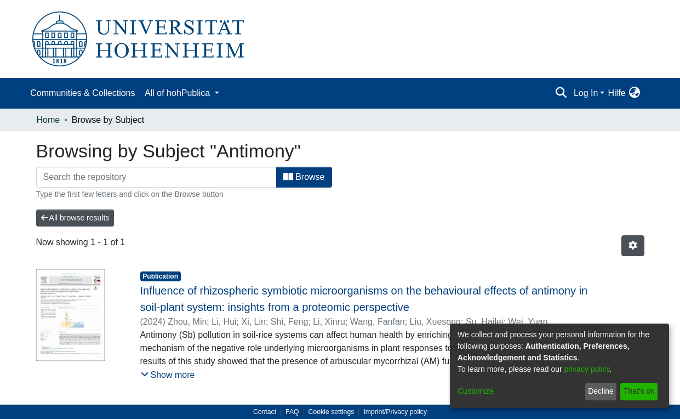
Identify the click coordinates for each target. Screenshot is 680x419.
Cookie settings (331, 412)
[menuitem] (635, 93)
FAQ (292, 412)
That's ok (639, 391)
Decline (601, 391)
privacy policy (587, 369)
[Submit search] (561, 93)
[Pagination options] (632, 245)
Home (48, 119)
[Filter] (156, 177)
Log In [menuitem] (586, 93)
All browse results (75, 217)
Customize (476, 391)
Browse (304, 177)
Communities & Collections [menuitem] (82, 93)
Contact (264, 412)
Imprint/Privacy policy (395, 412)
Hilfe (616, 93)
